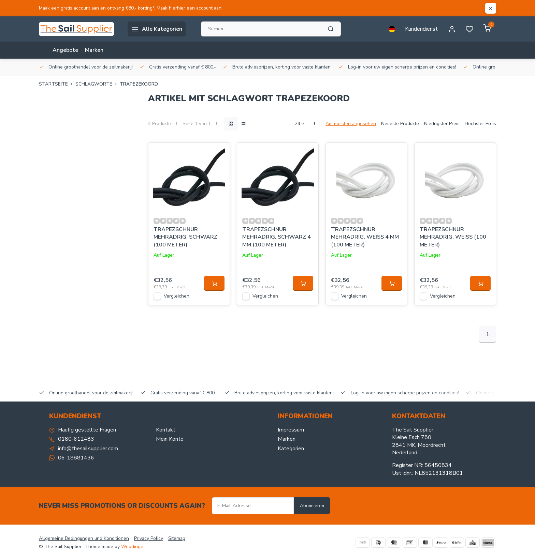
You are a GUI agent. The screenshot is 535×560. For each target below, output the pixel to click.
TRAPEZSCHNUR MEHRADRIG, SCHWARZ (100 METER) (185, 237)
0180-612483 (76, 439)
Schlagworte (97, 84)
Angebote (65, 50)
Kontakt (165, 430)
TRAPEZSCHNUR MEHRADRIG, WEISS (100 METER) (453, 237)
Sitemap (176, 538)
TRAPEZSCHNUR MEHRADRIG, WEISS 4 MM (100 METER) (365, 237)
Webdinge (132, 546)
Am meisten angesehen (351, 123)
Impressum (291, 430)
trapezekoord (139, 84)
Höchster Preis (480, 123)
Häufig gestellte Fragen (87, 430)
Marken (94, 50)
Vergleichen (176, 296)
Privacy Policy (148, 538)
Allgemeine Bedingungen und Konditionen (84, 538)
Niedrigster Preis (442, 123)
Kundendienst (421, 29)
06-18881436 (76, 457)
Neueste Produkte (400, 123)
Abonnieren (312, 506)
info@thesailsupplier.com (88, 448)
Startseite (57, 84)
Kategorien (291, 448)
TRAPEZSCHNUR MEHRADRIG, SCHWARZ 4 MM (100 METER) (276, 237)
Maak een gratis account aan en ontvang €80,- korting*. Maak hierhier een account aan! (130, 8)
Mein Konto (170, 439)
